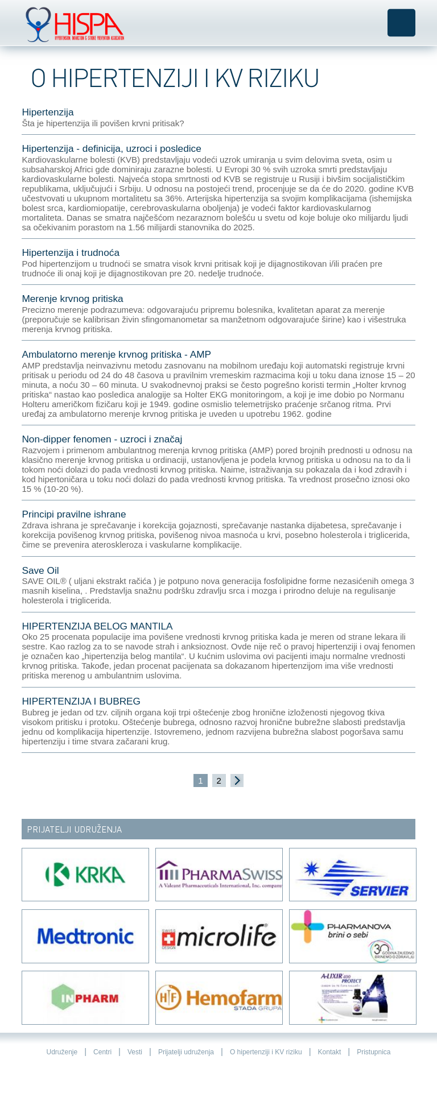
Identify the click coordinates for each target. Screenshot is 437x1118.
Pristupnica (373, 1052)
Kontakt (329, 1052)
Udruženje (61, 1052)
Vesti (134, 1052)
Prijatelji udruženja (186, 1052)
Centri (102, 1052)
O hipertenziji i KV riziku (266, 1052)
